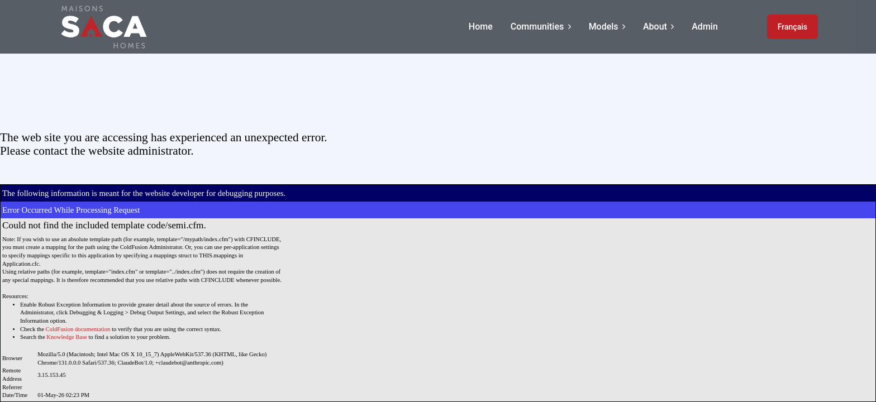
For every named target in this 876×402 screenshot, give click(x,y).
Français (792, 26)
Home (481, 26)
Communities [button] (541, 26)
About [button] (658, 26)
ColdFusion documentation (78, 329)
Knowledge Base (66, 337)
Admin (705, 26)
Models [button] (607, 26)
